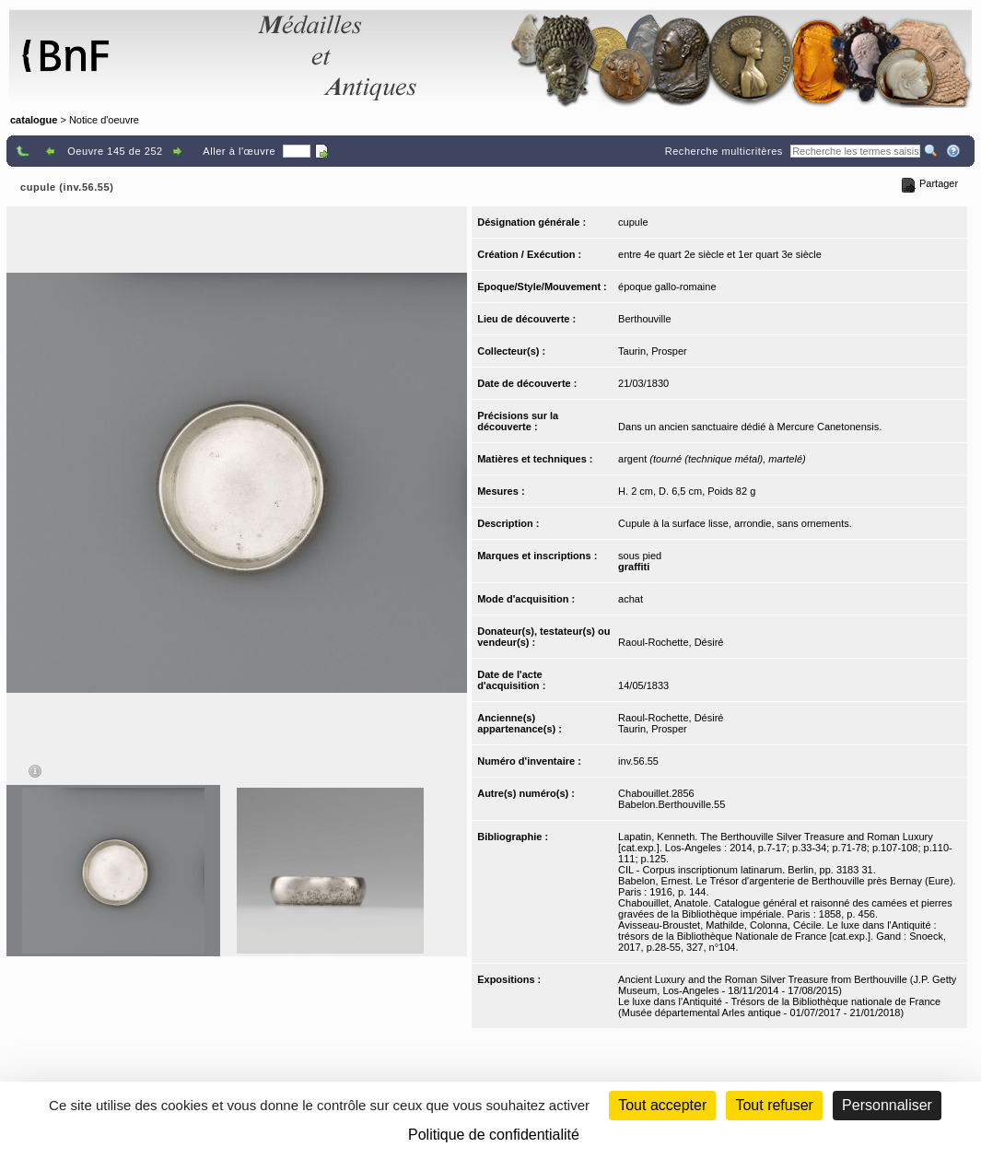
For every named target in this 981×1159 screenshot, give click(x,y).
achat (630, 598)
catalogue (33, 119)
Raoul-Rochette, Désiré (670, 642)
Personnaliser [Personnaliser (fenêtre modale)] (887, 1105)
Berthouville (644, 318)
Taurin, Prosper (652, 351)
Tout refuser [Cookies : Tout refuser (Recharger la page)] (773, 1105)
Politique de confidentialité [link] (493, 1134)
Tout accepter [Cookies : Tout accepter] (662, 1105)
